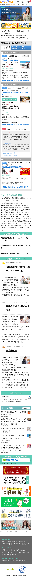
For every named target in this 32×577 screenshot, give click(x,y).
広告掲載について (24, 552)
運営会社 (14, 554)
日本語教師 (11, 350)
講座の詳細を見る (9, 80)
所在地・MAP (20, 561)
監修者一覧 (25, 544)
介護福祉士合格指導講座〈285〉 (12, 167)
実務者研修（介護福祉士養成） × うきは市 (15, 253)
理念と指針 (5, 561)
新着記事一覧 (26, 408)
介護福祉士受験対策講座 (10, 60)
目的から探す (6, 544)
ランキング (16, 544)
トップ (4, 541)
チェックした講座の (20, 47)
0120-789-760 (10, 460)
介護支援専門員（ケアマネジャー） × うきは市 (15, 247)
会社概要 (6, 554)
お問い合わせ (6, 550)
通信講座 (22, 541)
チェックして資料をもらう (11, 53)
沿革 (12, 561)
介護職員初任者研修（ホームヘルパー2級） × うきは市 (15, 239)
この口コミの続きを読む (9, 153)
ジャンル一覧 (12, 541)
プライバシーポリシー (9, 552)
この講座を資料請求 (23, 80)
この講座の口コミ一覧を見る (11, 155)
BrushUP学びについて (20, 550)
